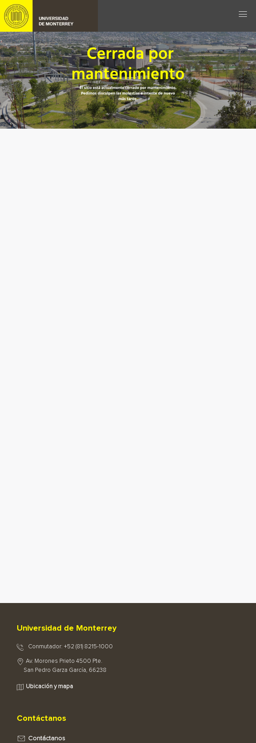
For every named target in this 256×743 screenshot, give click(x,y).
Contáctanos (46, 738)
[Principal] (64, 13)
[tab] (128, 629)
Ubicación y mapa (49, 687)
